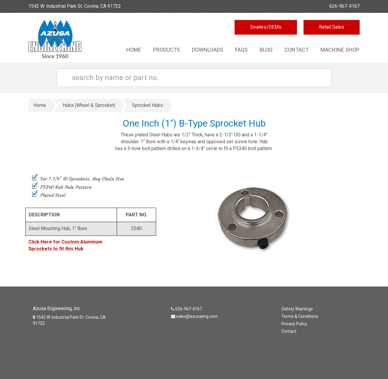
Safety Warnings (297, 308)
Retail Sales (331, 27)
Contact (296, 50)
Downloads (207, 50)
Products (166, 50)
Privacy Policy (294, 323)
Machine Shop (340, 50)
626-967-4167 (344, 6)
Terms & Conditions (299, 316)
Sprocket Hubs (147, 105)
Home (133, 50)
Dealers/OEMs (265, 27)
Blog (266, 50)
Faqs (241, 50)
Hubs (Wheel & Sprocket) (89, 105)
